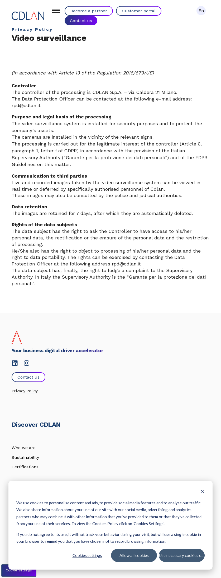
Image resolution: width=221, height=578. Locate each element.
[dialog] (110, 525)
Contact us (81, 20)
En (201, 10)
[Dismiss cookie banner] (203, 492)
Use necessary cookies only (182, 555)
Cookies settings (87, 555)
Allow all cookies (133, 555)
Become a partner (88, 10)
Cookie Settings (19, 570)
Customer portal (139, 10)
